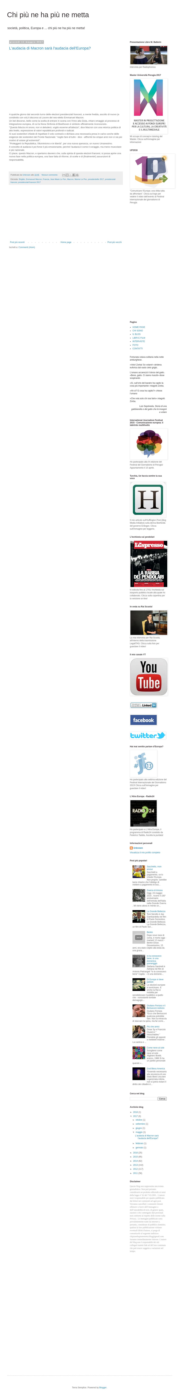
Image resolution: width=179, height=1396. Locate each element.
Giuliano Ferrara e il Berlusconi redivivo (156, 1006)
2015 (135, 1157)
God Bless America (156, 1068)
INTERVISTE (138, 341)
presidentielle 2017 (96, 179)
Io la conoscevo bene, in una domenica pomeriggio (154, 960)
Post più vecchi (114, 242)
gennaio (140, 1147)
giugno (139, 1128)
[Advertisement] (65, 215)
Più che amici (153, 1026)
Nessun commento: (50, 175)
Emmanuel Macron (34, 179)
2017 (135, 1116)
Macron (70, 179)
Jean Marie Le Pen (58, 179)
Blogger (103, 1387)
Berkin (150, 932)
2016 (135, 1152)
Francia (46, 179)
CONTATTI (137, 348)
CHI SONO (137, 330)
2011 (135, 1173)
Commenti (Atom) (26, 247)
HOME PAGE (138, 327)
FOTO (135, 345)
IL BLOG (136, 334)
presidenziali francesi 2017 (29, 182)
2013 (135, 1165)
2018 (135, 1112)
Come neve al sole (155, 1048)
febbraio (140, 1143)
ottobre (139, 1120)
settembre (141, 1124)
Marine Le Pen (81, 179)
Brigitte (22, 179)
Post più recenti (17, 242)
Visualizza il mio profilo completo (145, 852)
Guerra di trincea (155, 890)
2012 (135, 1169)
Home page (66, 242)
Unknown (138, 848)
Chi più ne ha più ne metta (48, 15)
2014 (135, 1161)
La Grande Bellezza (156, 911)
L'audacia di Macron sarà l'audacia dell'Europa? (50, 48)
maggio (139, 1132)
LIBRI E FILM (138, 338)
